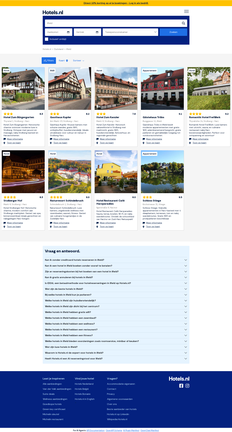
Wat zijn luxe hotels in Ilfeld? (61, 345)
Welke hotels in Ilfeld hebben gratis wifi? (68, 311)
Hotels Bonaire (82, 392)
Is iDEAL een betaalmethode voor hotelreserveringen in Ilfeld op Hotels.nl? (88, 282)
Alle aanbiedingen (52, 382)
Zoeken (173, 32)
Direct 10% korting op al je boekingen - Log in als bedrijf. (116, 3)
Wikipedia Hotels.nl (117, 418)
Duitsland (58, 49)
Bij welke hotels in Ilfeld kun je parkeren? (68, 293)
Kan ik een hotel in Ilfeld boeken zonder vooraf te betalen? (78, 264)
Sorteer (78, 60)
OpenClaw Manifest (149, 429)
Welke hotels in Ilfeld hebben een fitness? (69, 334)
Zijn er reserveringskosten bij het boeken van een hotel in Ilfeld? (82, 270)
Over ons (112, 403)
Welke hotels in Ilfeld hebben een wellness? (70, 322)
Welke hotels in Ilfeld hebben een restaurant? (71, 328)
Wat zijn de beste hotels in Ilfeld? (64, 287)
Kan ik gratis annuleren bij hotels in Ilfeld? (69, 276)
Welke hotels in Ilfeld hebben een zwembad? (70, 316)
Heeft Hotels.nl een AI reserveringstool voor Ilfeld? (74, 357)
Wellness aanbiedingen (55, 398)
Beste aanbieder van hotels (122, 408)
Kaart (63, 60)
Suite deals (49, 392)
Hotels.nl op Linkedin (118, 413)
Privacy (111, 392)
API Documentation (96, 429)
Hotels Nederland (84, 382)
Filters (49, 60)
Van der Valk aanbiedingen (57, 387)
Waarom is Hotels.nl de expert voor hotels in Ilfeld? (74, 351)
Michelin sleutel (51, 413)
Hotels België (82, 387)
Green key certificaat (54, 408)
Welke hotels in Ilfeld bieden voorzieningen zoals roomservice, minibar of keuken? (92, 340)
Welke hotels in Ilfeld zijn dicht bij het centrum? (72, 305)
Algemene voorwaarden (120, 398)
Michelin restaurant (53, 418)
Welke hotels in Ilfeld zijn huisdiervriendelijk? (70, 299)
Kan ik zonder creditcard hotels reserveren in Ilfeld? (74, 258)
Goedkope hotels (52, 403)
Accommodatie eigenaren (121, 382)
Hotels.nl (47, 49)
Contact (111, 387)
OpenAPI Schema (114, 429)
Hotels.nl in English (84, 398)
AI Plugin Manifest (131, 429)
